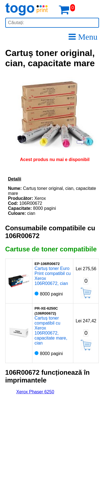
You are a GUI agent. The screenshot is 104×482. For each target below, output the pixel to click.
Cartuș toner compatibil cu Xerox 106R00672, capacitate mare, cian (51, 330)
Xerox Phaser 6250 (35, 391)
